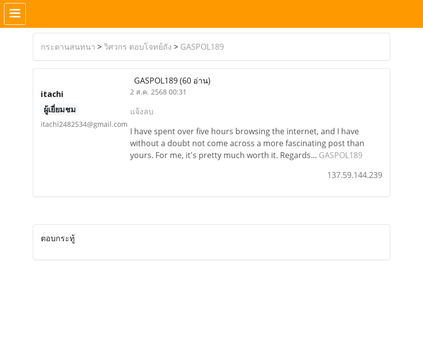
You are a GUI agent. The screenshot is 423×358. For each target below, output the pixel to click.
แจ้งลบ (141, 111)
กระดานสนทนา (68, 46)
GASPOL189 (202, 46)
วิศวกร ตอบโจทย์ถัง (138, 46)
